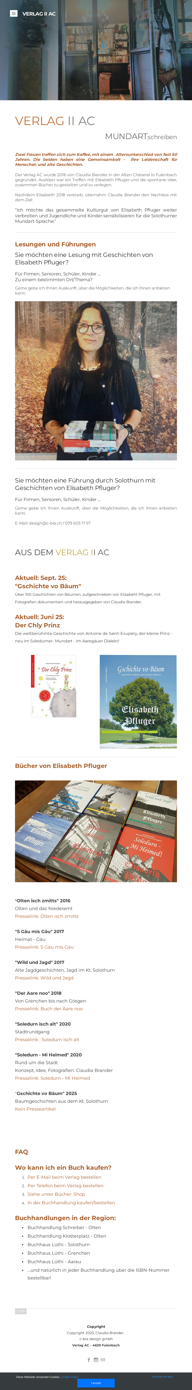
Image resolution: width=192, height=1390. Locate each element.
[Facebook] (89, 1360)
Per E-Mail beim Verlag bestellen (65, 1177)
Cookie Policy (70, 1376)
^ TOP (20, 1311)
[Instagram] (96, 1360)
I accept (96, 1382)
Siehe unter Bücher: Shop (56, 1194)
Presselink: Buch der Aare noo (49, 1009)
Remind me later (162, 1376)
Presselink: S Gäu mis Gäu (44, 947)
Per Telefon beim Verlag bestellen (66, 1185)
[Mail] (103, 1360)
